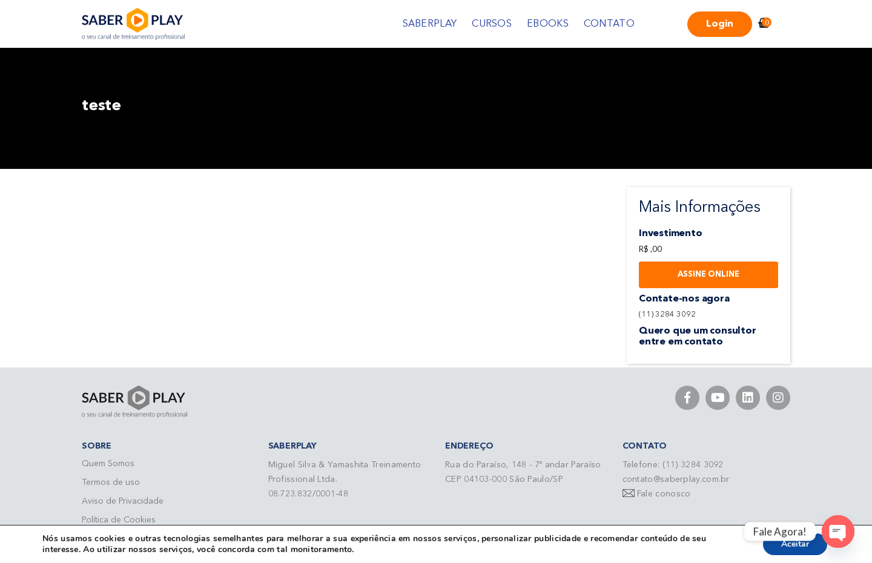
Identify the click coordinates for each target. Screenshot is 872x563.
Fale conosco (664, 494)
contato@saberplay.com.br (676, 479)
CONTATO (609, 24)
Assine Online (708, 274)
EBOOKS (548, 24)
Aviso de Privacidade (123, 501)
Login (719, 24)
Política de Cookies (119, 520)
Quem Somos (108, 463)
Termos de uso (111, 482)
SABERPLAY (430, 24)
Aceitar (795, 544)
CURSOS (492, 24)
